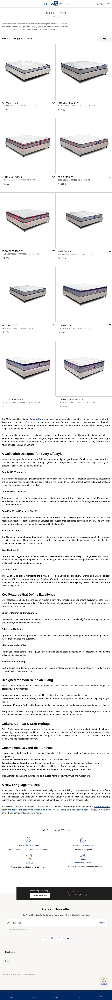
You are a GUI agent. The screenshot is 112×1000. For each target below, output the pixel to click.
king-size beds (25, 810)
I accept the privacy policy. (18, 929)
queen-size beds (42, 810)
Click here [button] (7, 4)
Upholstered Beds (79, 810)
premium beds (9, 810)
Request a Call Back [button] (40, 895)
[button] (104, 981)
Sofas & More (37, 419)
